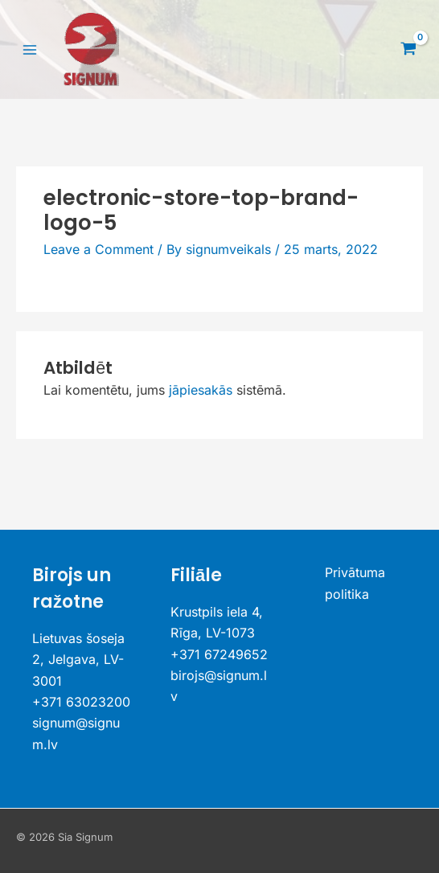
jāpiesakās (200, 390)
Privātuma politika (355, 582)
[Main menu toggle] (30, 49)
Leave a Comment (98, 249)
